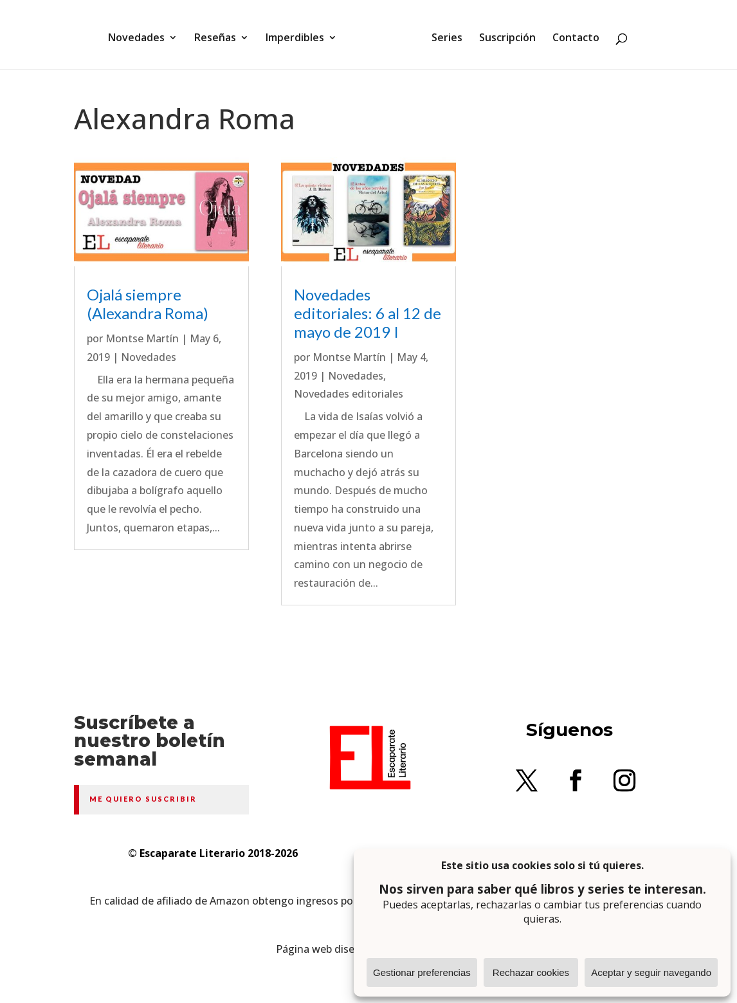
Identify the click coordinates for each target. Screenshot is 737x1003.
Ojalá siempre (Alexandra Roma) (147, 303)
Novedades (141, 34)
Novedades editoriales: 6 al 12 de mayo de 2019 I (367, 313)
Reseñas (220, 34)
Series (442, 34)
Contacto (571, 34)
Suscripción (503, 34)
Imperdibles (299, 34)
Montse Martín (142, 338)
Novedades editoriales (348, 394)
